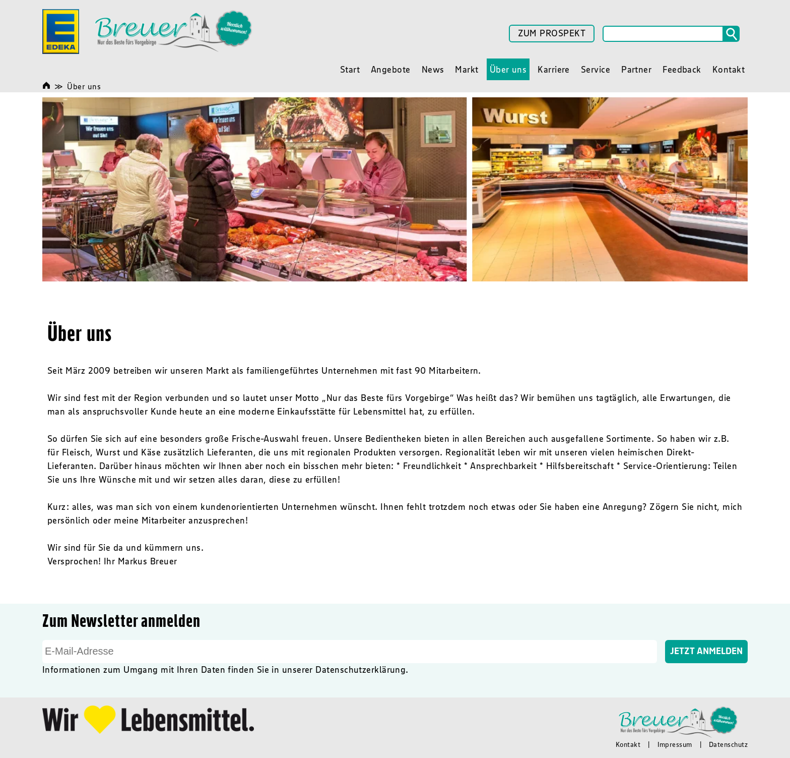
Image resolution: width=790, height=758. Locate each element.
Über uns (84, 86)
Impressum (674, 744)
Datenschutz (728, 744)
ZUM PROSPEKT (551, 33)
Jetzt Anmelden (706, 651)
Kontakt (628, 744)
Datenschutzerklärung (360, 669)
